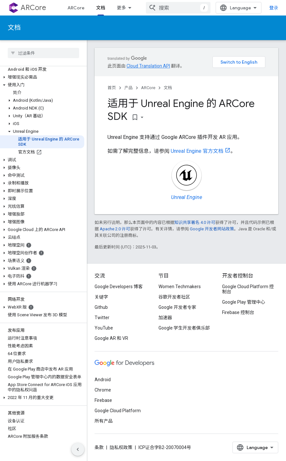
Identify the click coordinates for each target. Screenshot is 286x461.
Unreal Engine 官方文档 (197, 151)
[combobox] (178, 8)
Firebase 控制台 (238, 312)
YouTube (104, 327)
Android (103, 379)
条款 (99, 447)
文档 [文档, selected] (100, 8)
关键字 (101, 296)
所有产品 (104, 421)
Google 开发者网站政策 (212, 228)
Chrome (103, 390)
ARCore (33, 7)
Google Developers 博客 (119, 286)
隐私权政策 (121, 447)
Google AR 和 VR (111, 338)
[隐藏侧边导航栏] (77, 449)
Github (101, 307)
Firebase (103, 400)
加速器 (165, 317)
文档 (14, 28)
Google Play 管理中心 (243, 302)
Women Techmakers (179, 286)
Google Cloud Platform (118, 410)
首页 (111, 87)
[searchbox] (43, 53)
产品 (128, 87)
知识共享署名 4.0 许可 (194, 222)
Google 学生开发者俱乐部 (184, 327)
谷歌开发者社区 (174, 296)
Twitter (102, 317)
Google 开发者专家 (177, 307)
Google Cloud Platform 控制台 (248, 289)
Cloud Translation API (148, 65)
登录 (273, 7)
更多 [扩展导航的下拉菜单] (121, 8)
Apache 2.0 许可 (115, 228)
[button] (42, 77)
